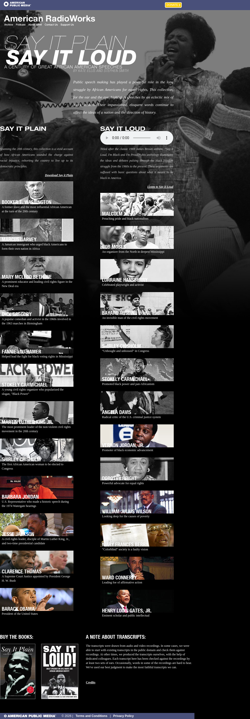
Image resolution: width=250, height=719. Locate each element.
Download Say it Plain (59, 175)
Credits (90, 682)
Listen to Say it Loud (160, 187)
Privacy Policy (123, 716)
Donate (172, 4)
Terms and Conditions (91, 716)
